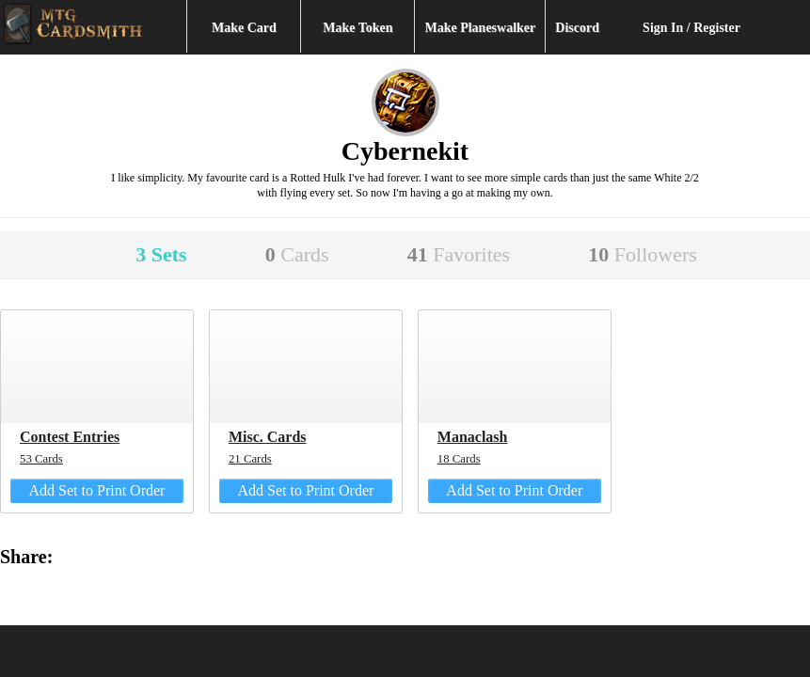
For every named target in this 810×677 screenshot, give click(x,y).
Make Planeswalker (479, 28)
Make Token (357, 28)
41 (458, 254)
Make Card (244, 28)
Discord (577, 28)
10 (642, 254)
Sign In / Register (691, 28)
